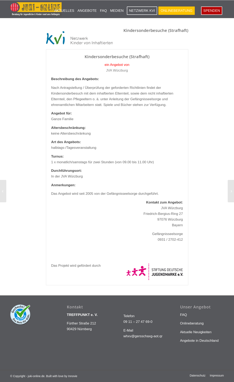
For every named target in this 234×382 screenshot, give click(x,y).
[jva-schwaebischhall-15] (231, 191)
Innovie (72, 376)
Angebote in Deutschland (199, 341)
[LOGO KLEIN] (36, 9)
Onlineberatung (192, 323)
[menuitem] (64, 9)
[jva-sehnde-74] (3, 191)
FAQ (183, 315)
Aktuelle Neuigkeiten (196, 332)
